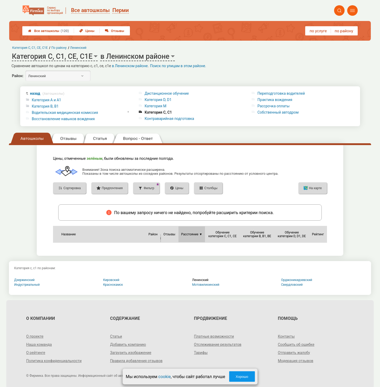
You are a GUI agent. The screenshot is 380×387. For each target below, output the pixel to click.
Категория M (155, 106)
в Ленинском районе (130, 66)
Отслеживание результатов (217, 344)
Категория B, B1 (45, 106)
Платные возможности (214, 336)
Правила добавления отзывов (136, 361)
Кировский (111, 280)
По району (59, 48)
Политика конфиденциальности (54, 361)
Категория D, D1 (158, 100)
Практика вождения (274, 100)
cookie (164, 376)
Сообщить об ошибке (296, 344)
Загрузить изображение (130, 353)
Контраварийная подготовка (169, 118)
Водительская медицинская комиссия (65, 112)
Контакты (286, 336)
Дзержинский (24, 280)
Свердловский (292, 285)
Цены (86, 31)
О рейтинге (35, 353)
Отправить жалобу (294, 353)
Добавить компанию (128, 344)
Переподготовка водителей (281, 93)
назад (47, 94)
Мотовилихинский (205, 285)
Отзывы (114, 31)
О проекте (35, 336)
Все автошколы (48, 31)
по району (344, 31)
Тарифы (201, 353)
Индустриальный (27, 285)
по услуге (318, 31)
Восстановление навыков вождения (63, 119)
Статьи (116, 336)
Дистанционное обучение (167, 93)
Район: (17, 76)
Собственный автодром (278, 112)
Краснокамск (113, 285)
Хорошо (242, 377)
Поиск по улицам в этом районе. (178, 66)
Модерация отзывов (295, 361)
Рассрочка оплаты (273, 106)
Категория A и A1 (46, 100)
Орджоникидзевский (296, 280)
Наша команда (39, 344)
